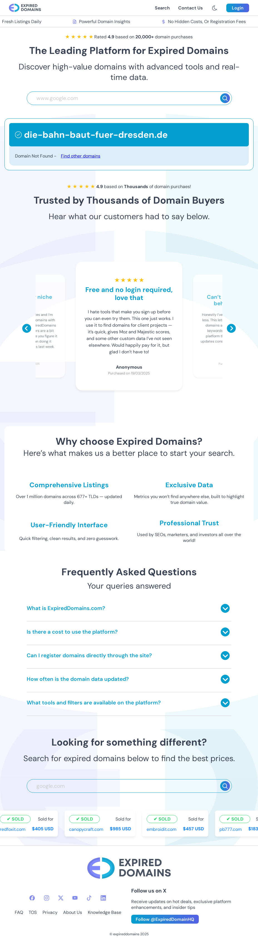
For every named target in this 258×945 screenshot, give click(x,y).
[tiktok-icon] (89, 898)
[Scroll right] (231, 328)
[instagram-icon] (46, 898)
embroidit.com (162, 829)
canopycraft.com (87, 829)
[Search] (225, 98)
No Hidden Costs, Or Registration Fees (204, 21)
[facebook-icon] (32, 898)
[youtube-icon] (75, 898)
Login (238, 8)
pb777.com (231, 829)
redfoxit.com (13, 829)
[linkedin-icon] (103, 898)
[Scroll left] (26, 328)
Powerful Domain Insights (102, 21)
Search (162, 8)
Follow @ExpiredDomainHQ (165, 919)
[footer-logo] (129, 869)
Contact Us (190, 8)
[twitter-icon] (60, 898)
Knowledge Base (104, 912)
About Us (72, 912)
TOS (33, 912)
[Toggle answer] (225, 608)
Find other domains (80, 156)
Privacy (50, 912)
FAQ (19, 912)
